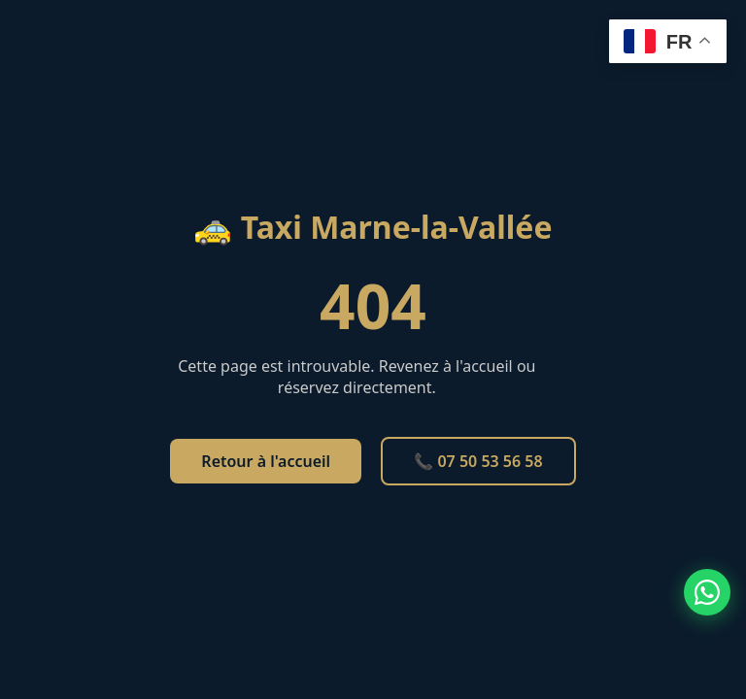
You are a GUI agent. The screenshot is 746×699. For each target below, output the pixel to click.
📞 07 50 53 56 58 (478, 461)
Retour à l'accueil (265, 461)
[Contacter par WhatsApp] (707, 592)
